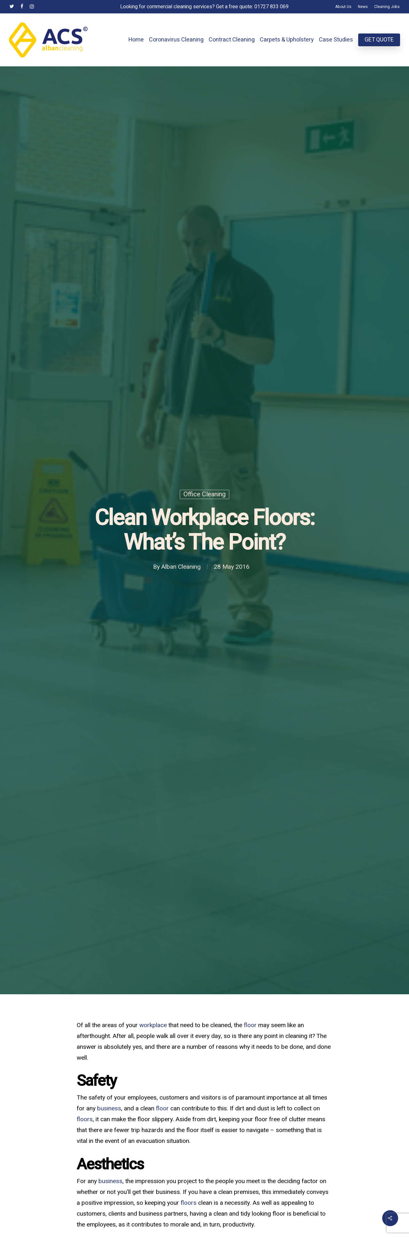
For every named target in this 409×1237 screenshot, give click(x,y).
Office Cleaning (204, 494)
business (109, 1108)
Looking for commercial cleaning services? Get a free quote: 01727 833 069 (204, 7)
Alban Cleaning (181, 567)
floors (85, 1119)
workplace (153, 1025)
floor (250, 1025)
